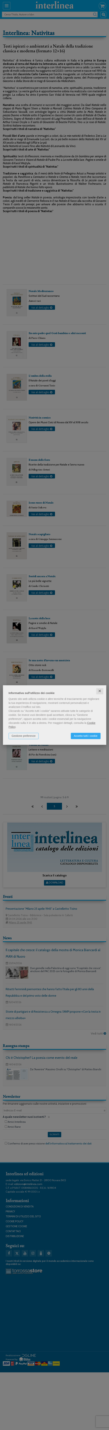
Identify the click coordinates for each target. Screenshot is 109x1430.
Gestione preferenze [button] (24, 735)
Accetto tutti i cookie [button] (85, 735)
